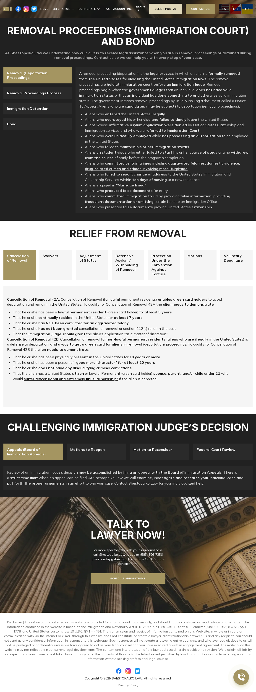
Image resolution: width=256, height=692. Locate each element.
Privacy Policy (128, 685)
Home (44, 8)
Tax (107, 8)
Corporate (89, 9)
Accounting (122, 8)
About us (141, 9)
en (224, 9)
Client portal (166, 8)
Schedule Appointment (128, 578)
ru (235, 9)
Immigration (63, 9)
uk (247, 9)
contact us (200, 8)
